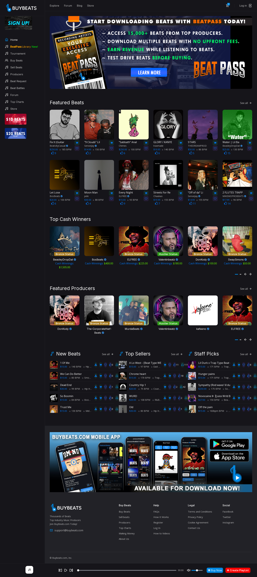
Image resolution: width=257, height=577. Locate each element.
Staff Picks (206, 349)
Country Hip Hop (161, 384)
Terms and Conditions (200, 507)
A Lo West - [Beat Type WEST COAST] (151, 359)
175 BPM (215, 384)
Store (90, 5)
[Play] (66, 570)
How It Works (161, 513)
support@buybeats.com (66, 526)
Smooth (87, 373)
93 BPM (132, 197)
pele (86, 194)
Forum (68, 5)
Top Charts (125, 524)
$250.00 (202, 384)
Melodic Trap (91, 407)
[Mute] (189, 570)
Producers (124, 518)
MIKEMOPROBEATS (234, 194)
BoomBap (88, 395)
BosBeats (56, 194)
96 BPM (236, 197)
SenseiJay (90, 143)
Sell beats (124, 513)
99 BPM (74, 384)
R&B (156, 395)
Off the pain (205, 403)
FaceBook (228, 507)
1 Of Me (65, 359)
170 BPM (144, 373)
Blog (79, 5)
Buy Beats (124, 507)
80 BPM (74, 373)
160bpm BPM (215, 407)
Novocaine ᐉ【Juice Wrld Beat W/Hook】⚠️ (224, 392)
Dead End (66, 381)
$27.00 (201, 395)
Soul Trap (229, 384)
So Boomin (66, 392)
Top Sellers (137, 349)
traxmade (158, 143)
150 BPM (99, 147)
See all (246, 101)
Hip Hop (88, 362)
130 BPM (237, 147)
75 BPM (143, 384)
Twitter (227, 513)
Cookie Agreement (198, 518)
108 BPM (144, 395)
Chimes (122, 143)
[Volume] (197, 570)
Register (158, 518)
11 (193, 201)
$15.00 (63, 362)
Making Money (127, 529)
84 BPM (74, 395)
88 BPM (98, 197)
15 (227, 151)
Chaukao (158, 194)
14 (227, 201)
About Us (124, 535)
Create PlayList (238, 570)
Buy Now (215, 570)
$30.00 (63, 384)
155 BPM (168, 197)
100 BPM (134, 147)
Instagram (228, 518)
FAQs (156, 507)
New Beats (68, 349)
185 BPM (65, 147)
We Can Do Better (71, 370)
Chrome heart (137, 370)
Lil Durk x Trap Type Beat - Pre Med (220, 359)
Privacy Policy (195, 513)
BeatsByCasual (59, 143)
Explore (54, 5)
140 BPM (168, 147)
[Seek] (126, 570)
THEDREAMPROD (197, 143)
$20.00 (132, 384)
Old (131, 403)
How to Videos (161, 529)
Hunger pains (206, 370)
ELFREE (124, 194)
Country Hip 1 (137, 381)
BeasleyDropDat (232, 143)
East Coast (158, 362)
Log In (156, 524)
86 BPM (201, 147)
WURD (133, 392)
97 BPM (143, 362)
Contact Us (194, 524)
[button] (236, 271)
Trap (156, 373)
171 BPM (213, 362)
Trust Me (65, 403)
